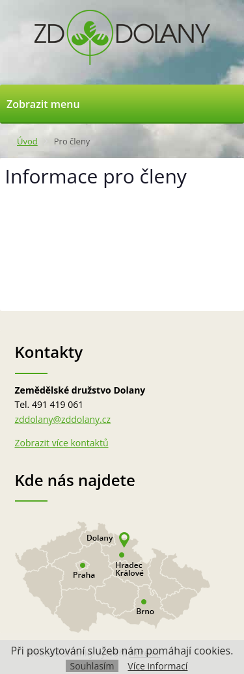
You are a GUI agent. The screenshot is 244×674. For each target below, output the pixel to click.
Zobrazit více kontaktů (62, 443)
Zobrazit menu (43, 104)
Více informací (157, 666)
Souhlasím (92, 666)
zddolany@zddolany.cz (63, 419)
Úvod (27, 141)
